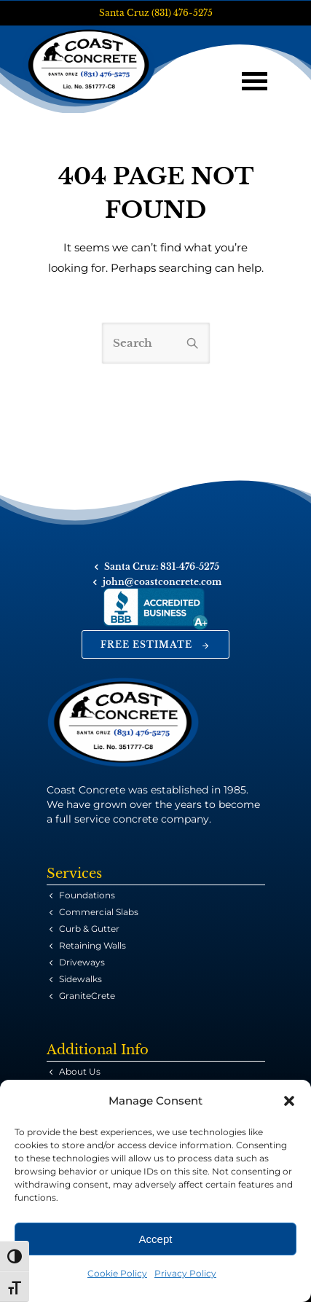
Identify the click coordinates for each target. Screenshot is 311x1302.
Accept (156, 1239)
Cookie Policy (117, 1273)
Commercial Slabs (98, 911)
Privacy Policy (185, 1273)
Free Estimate (155, 644)
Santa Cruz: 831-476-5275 (161, 566)
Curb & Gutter (89, 928)
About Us (80, 1071)
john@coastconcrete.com (162, 581)
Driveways (82, 962)
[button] (289, 1101)
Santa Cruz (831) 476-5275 (156, 12)
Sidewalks (80, 978)
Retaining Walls (92, 945)
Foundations (87, 895)
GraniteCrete (87, 995)
